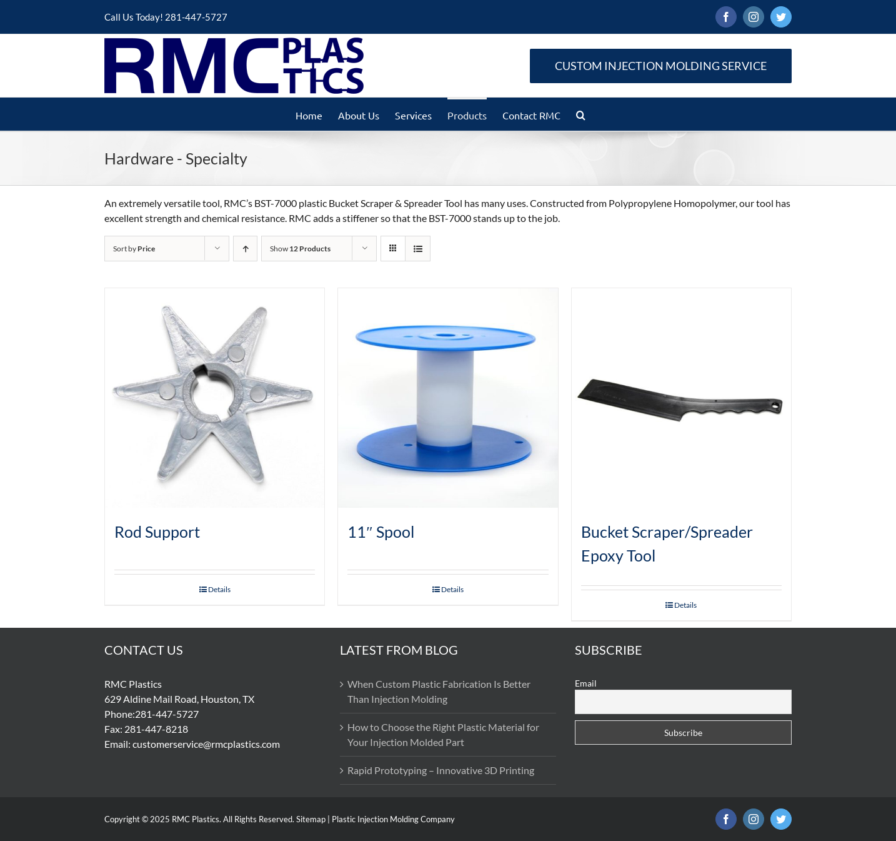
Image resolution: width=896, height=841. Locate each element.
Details (219, 589)
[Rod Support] (214, 398)
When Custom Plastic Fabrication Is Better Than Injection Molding (438, 691)
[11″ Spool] (447, 398)
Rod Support (157, 531)
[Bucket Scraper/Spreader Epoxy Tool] (681, 398)
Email (586, 683)
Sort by (134, 248)
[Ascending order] (245, 248)
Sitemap (311, 819)
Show (300, 248)
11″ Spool (380, 531)
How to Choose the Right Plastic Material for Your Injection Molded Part (443, 734)
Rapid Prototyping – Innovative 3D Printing (440, 770)
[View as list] (418, 248)
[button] (580, 114)
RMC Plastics (195, 819)
